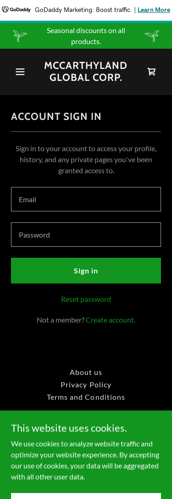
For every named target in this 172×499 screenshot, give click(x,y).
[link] (86, 78)
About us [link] (86, 372)
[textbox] (86, 199)
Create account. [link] (110, 319)
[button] (22, 71)
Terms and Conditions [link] (86, 396)
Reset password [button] (86, 299)
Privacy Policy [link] (86, 384)
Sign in (86, 270)
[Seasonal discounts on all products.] (86, 36)
